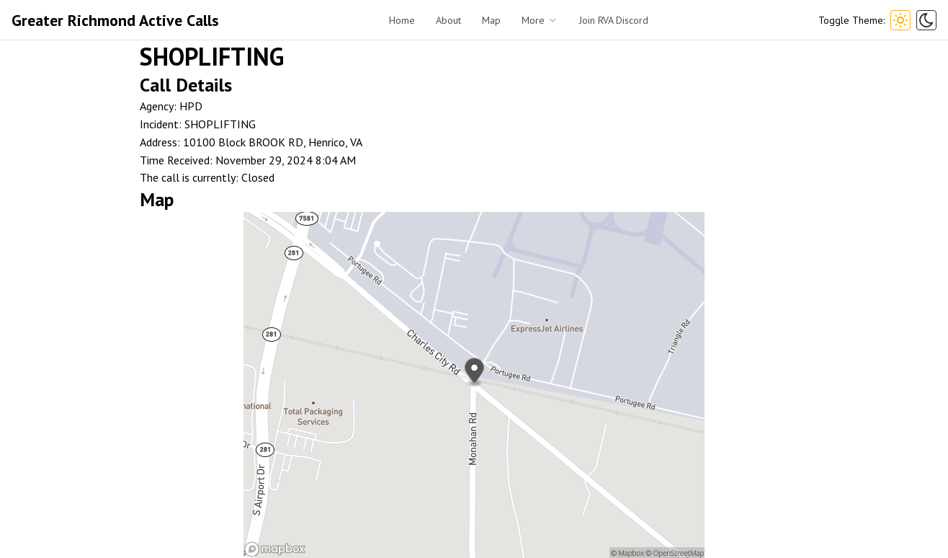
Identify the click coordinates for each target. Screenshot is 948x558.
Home (402, 20)
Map (491, 20)
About (448, 20)
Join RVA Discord (613, 20)
